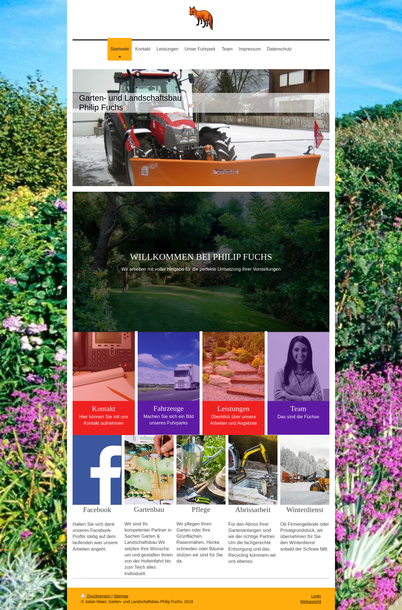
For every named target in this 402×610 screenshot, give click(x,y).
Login (316, 596)
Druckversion (96, 596)
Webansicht (310, 601)
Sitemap (121, 596)
